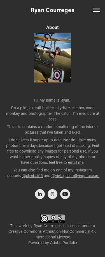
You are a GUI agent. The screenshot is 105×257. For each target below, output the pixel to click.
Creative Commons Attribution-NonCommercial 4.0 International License (52, 234)
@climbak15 (32, 175)
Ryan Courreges (52, 10)
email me (75, 162)
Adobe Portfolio (63, 242)
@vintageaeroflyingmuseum (75, 175)
